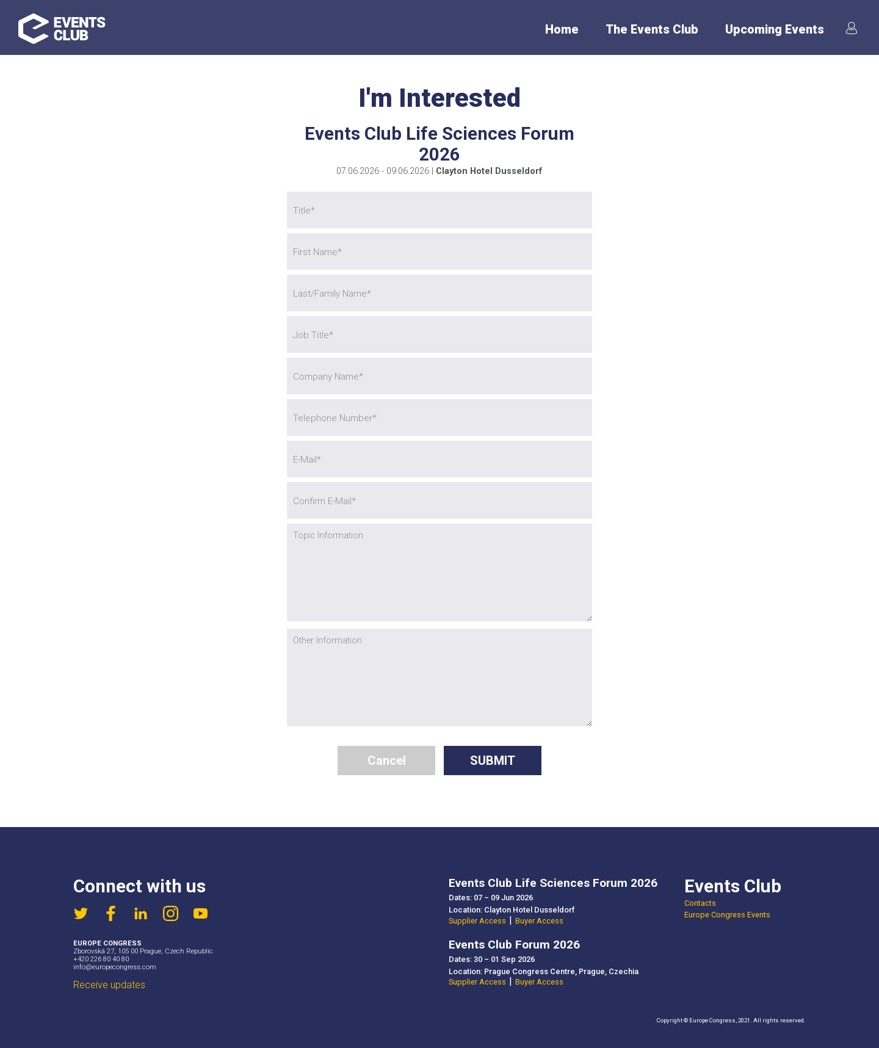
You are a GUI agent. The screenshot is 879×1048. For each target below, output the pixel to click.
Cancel (386, 760)
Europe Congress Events (727, 914)
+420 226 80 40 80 (101, 959)
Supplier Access (477, 920)
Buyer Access (539, 920)
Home (562, 30)
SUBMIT (492, 760)
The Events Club (652, 30)
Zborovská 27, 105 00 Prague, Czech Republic (143, 951)
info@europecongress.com (114, 967)
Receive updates (109, 985)
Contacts (700, 903)
